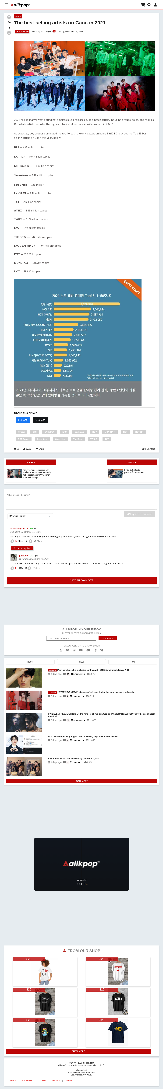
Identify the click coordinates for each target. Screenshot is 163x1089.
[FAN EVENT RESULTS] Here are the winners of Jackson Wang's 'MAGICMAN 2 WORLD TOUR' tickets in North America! (101, 715)
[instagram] (74, 650)
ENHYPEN (49, 432)
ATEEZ (21, 432)
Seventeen (42, 439)
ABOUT (13, 1080)
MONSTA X (110, 432)
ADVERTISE (26, 1080)
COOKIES (42, 1080)
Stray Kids (60, 439)
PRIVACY (56, 1080)
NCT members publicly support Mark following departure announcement (83, 736)
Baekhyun (79, 432)
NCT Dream (23, 439)
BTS (35, 432)
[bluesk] (101, 650)
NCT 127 (139, 432)
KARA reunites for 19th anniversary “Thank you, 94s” (74, 758)
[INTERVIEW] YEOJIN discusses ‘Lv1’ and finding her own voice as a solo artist (91, 692)
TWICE (93, 439)
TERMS (68, 1080)
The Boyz (77, 439)
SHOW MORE (78, 1051)
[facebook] (61, 650)
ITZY (94, 432)
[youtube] (81, 650)
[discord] (88, 650)
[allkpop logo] (20, 5)
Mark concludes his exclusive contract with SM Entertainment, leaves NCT (88, 670)
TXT (107, 439)
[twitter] (67, 650)
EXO (64, 432)
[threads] (95, 650)
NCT (125, 432)
